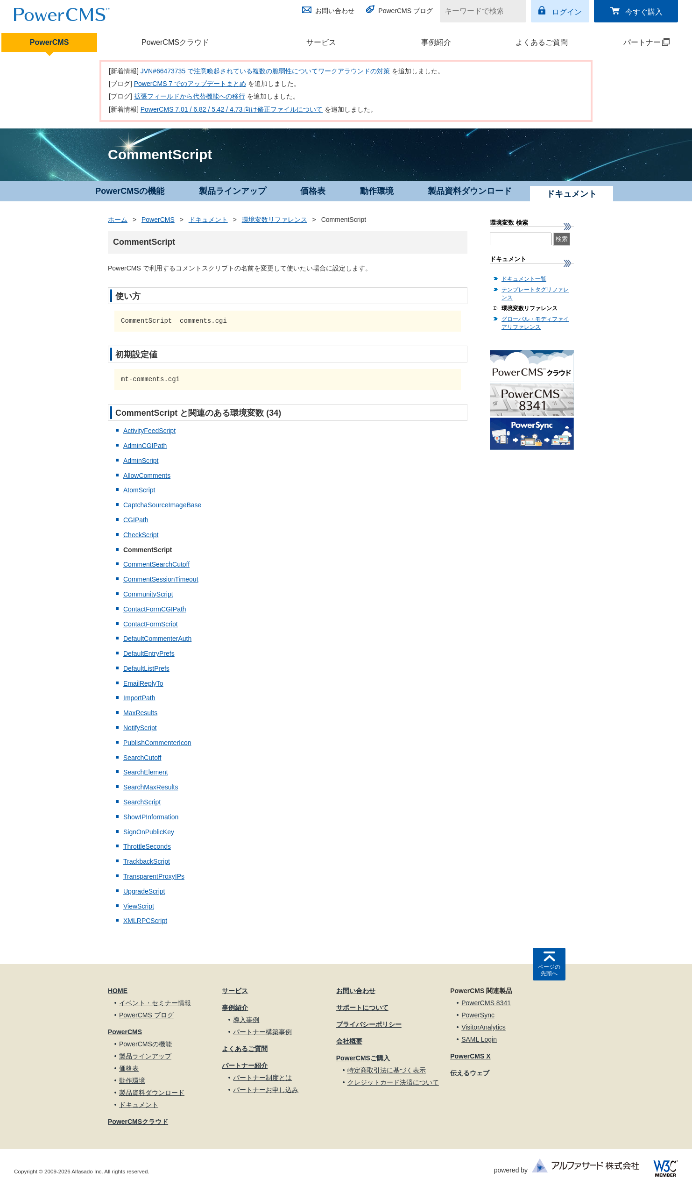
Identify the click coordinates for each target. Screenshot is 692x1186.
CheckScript (140, 535)
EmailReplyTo (143, 683)
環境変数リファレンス (274, 219)
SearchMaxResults (150, 787)
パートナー (635, 42)
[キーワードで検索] (477, 11)
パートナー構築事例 (262, 1032)
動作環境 (377, 191)
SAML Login (479, 1039)
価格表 (312, 191)
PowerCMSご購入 (363, 1058)
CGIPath (135, 520)
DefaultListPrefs (146, 668)
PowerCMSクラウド (175, 42)
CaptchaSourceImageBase (162, 505)
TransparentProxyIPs (153, 876)
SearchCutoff (142, 757)
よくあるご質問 (541, 42)
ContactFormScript (150, 624)
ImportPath (139, 698)
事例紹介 (436, 42)
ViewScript (138, 906)
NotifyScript (140, 727)
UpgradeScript (144, 891)
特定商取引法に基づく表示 (386, 1070)
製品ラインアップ (232, 191)
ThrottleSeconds (147, 846)
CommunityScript (148, 594)
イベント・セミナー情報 (155, 1003)
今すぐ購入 (644, 12)
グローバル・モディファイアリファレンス (535, 323)
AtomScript (139, 490)
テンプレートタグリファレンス (535, 293)
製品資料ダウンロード (470, 191)
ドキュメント (208, 219)
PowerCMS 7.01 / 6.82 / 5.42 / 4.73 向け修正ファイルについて (232, 109)
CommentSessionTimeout (160, 579)
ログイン (567, 12)
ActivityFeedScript (149, 430)
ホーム (117, 219)
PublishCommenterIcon (157, 742)
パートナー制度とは (262, 1077)
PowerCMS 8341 (486, 1003)
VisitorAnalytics (483, 1027)
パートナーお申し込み (265, 1090)
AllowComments (146, 475)
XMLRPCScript (145, 920)
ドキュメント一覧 (523, 279)
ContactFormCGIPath (154, 609)
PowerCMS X (470, 1056)
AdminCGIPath (145, 445)
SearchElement (145, 772)
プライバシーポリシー (369, 1024)
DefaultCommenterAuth (157, 638)
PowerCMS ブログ (405, 10)
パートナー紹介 (245, 1065)
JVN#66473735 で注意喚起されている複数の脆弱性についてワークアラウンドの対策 (265, 71)
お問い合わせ (334, 10)
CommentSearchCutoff (156, 564)
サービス (321, 42)
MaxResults (140, 713)
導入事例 (246, 1019)
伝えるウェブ (469, 1073)
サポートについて (362, 1007)
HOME (117, 990)
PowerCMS (49, 42)
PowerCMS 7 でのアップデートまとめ (190, 83)
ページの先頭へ (549, 970)
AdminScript (140, 460)
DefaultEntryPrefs (149, 653)
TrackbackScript (146, 861)
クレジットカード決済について (393, 1082)
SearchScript (142, 802)
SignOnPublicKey (148, 832)
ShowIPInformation (150, 817)
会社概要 (349, 1041)
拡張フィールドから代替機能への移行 (189, 96)
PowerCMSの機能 (129, 191)
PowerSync (477, 1015)
